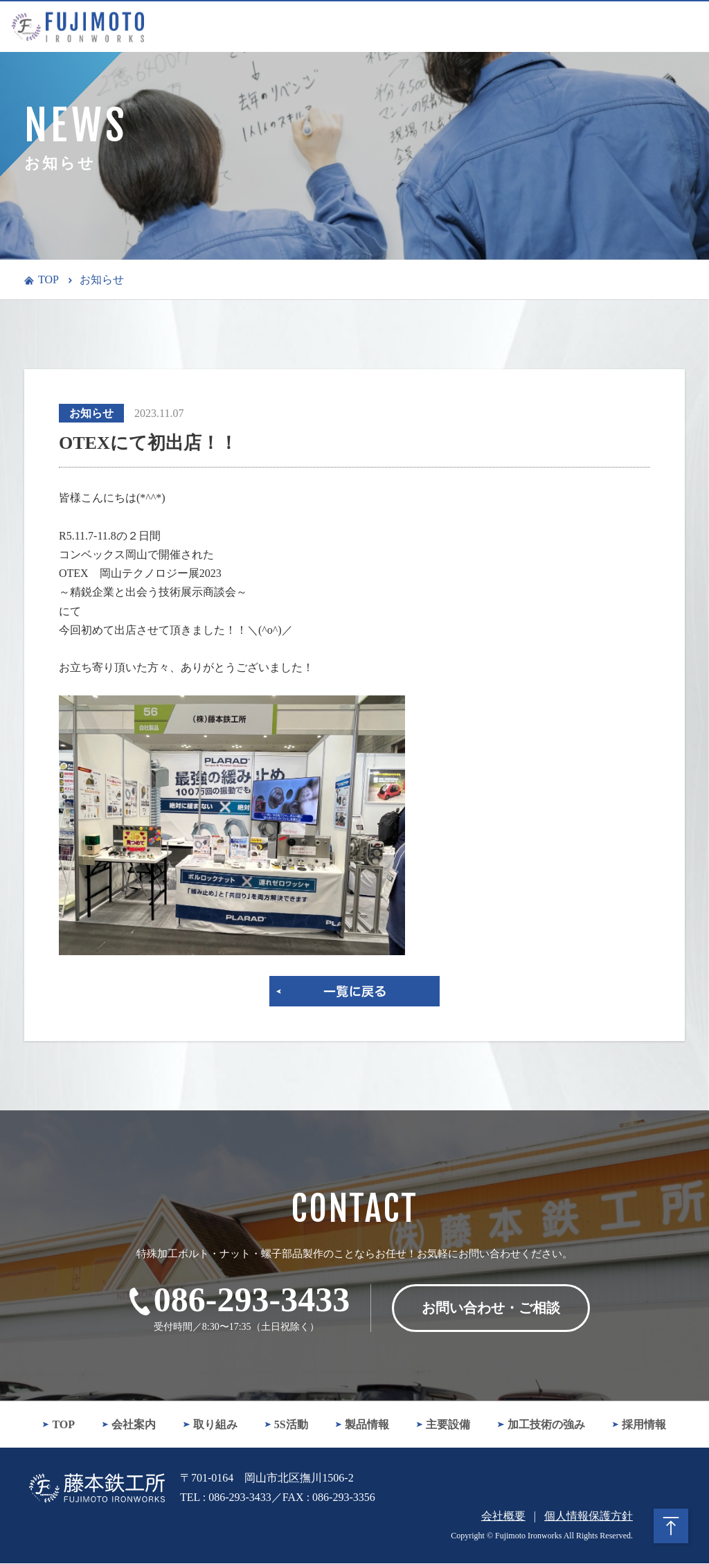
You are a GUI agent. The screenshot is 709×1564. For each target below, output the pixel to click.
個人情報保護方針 (588, 1516)
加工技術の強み (541, 1425)
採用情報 (639, 1425)
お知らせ (102, 279)
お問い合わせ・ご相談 (491, 1308)
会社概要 (503, 1516)
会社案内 (129, 1425)
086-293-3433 (252, 1299)
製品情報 (362, 1425)
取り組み (210, 1425)
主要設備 (443, 1425)
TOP (48, 279)
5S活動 (286, 1425)
